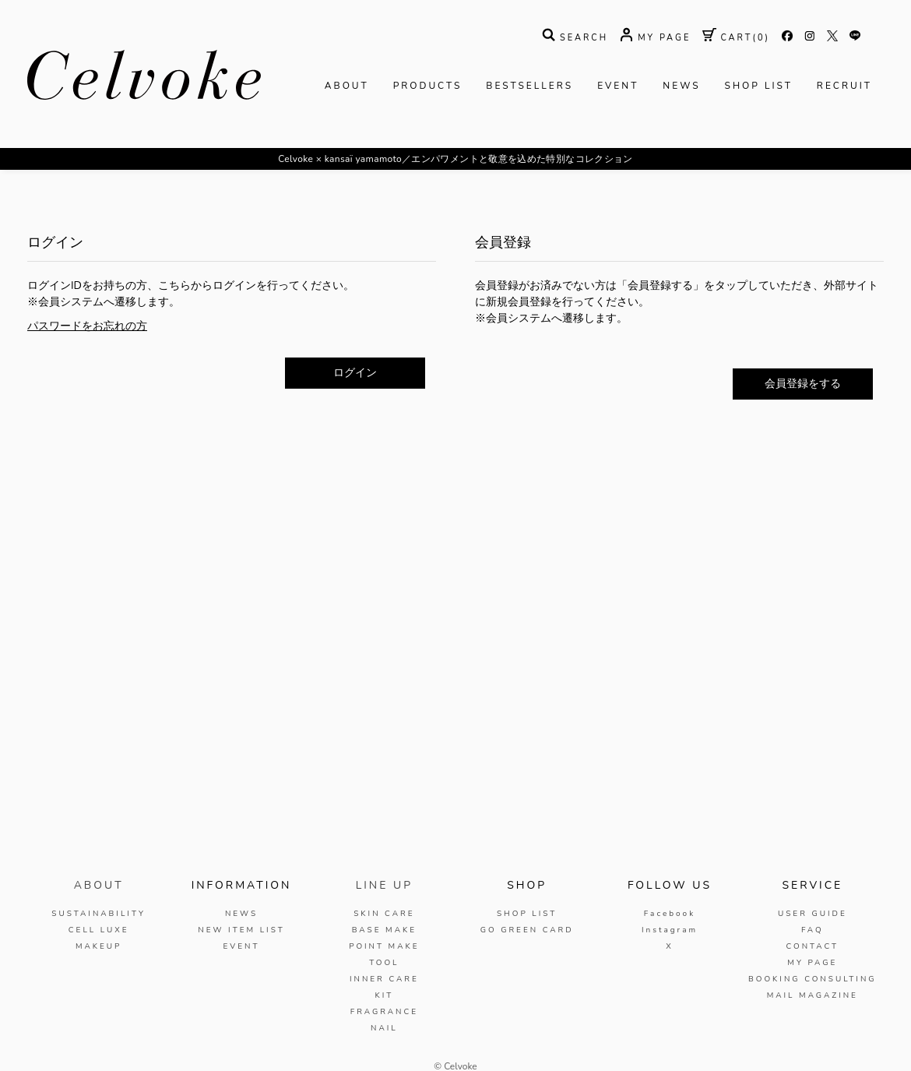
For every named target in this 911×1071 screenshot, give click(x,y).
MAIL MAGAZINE (812, 995)
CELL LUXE (99, 930)
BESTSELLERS (529, 85)
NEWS (681, 85)
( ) (736, 37)
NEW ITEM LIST (241, 930)
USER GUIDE (812, 913)
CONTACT (812, 946)
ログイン (355, 372)
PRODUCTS (428, 85)
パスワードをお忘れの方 (87, 326)
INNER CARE (384, 979)
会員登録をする (803, 383)
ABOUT (347, 85)
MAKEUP (99, 946)
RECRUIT (844, 85)
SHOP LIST (759, 85)
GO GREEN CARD (527, 930)
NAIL (384, 1028)
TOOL (384, 962)
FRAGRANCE (384, 1011)
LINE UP (384, 885)
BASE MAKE (384, 930)
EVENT (617, 85)
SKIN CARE (383, 913)
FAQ (812, 930)
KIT (384, 995)
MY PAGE (812, 962)
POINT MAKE (384, 946)
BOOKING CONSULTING (812, 979)
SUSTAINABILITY (98, 913)
